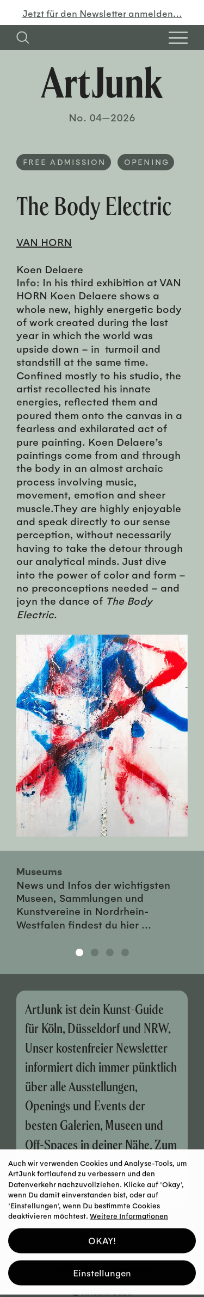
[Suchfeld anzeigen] (22, 37)
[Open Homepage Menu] (178, 38)
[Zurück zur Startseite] (102, 82)
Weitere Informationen (129, 1211)
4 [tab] (125, 952)
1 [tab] (79, 952)
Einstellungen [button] (102, 1268)
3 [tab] (110, 952)
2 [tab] (94, 952)
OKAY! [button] (102, 1236)
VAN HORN (44, 241)
